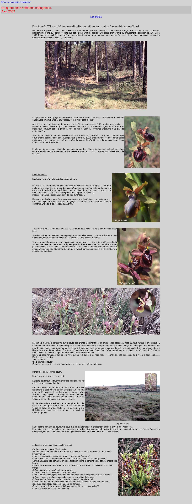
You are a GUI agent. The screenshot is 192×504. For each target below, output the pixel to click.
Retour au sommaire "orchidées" (15, 2)
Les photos (96, 17)
